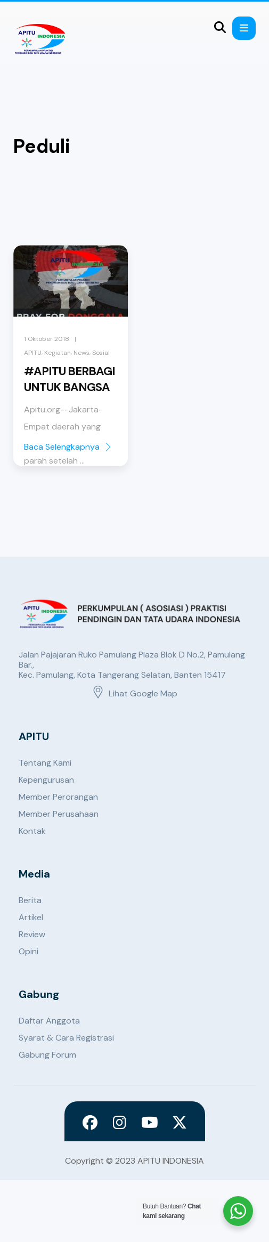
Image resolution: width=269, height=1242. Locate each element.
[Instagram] (120, 1123)
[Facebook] (90, 1123)
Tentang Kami (45, 762)
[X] (179, 1123)
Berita (30, 900)
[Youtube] (150, 1123)
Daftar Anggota (49, 1020)
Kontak (32, 831)
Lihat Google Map (134, 693)
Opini (28, 951)
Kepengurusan (46, 779)
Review (32, 934)
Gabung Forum (47, 1054)
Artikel (31, 917)
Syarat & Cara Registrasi (66, 1037)
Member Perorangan (58, 796)
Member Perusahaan (59, 813)
